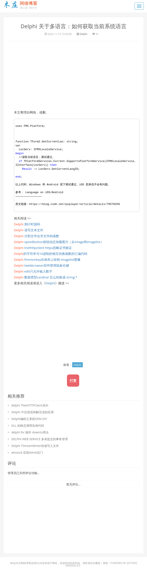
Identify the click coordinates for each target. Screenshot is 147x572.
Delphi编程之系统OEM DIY (29, 419)
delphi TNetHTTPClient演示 (29, 405)
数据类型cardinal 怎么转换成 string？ (46, 277)
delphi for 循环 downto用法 (30, 432)
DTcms (132, 563)
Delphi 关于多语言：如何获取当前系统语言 (73, 26)
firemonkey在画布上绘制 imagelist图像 (47, 259)
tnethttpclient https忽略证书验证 (43, 247)
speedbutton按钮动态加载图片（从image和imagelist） (58, 241)
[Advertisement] (73, 74)
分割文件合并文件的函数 (36, 236)
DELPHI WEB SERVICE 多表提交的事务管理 (39, 439)
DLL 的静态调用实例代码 (27, 425)
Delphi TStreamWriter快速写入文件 (35, 446)
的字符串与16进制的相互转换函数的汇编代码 (50, 253)
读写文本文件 (28, 230)
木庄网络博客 (23, 563)
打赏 (73, 380)
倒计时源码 (27, 224)
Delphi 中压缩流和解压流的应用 (32, 412)
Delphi (83, 34)
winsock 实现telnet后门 (27, 452)
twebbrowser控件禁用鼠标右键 (41, 265)
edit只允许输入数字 (33, 271)
